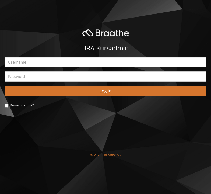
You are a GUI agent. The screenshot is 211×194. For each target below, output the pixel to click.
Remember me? (22, 105)
